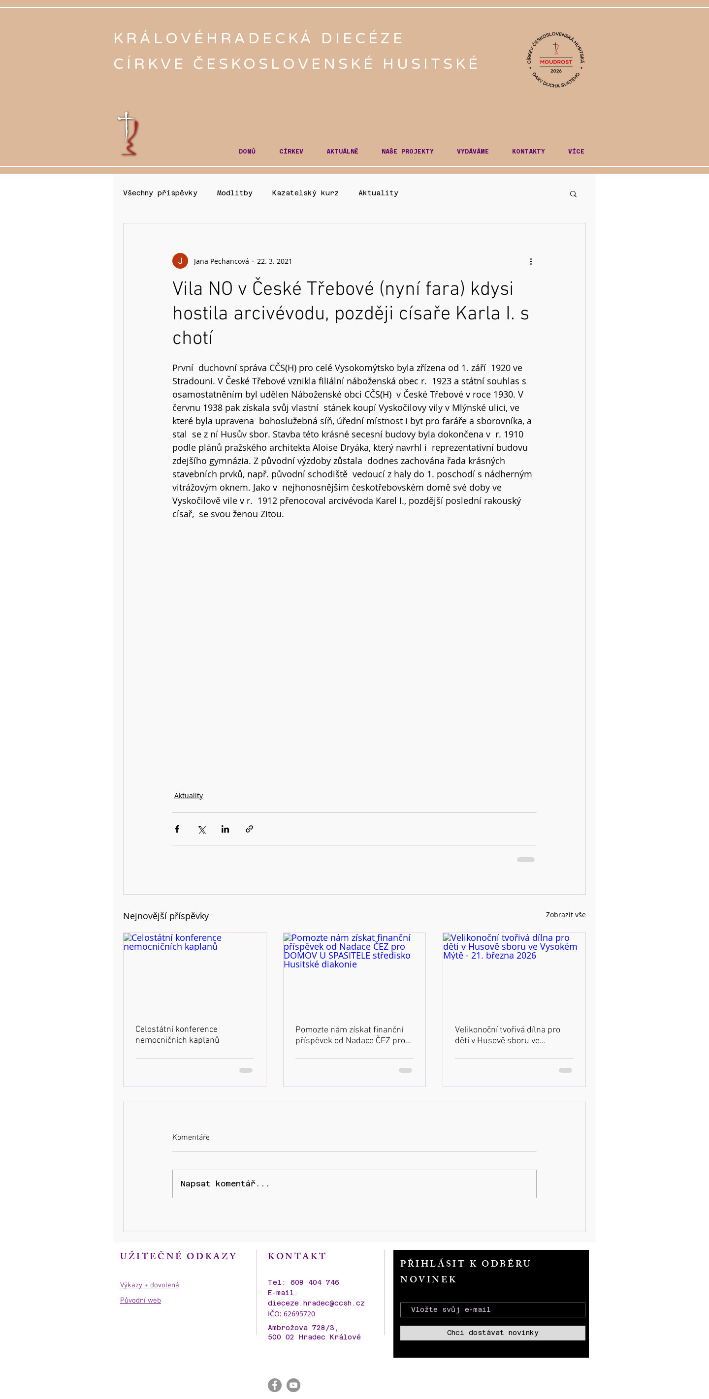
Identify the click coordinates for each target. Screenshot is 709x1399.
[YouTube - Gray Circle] (293, 1385)
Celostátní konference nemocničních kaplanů (177, 1035)
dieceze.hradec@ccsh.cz (316, 1303)
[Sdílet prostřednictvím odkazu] (249, 829)
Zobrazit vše (566, 914)
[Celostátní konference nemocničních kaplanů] (195, 973)
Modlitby (235, 193)
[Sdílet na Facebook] (177, 829)
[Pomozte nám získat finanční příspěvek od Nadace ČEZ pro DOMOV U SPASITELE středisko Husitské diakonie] (355, 973)
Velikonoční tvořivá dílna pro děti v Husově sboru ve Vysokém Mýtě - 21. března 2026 (507, 1035)
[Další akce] (531, 261)
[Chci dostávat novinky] (492, 1333)
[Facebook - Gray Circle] (275, 1385)
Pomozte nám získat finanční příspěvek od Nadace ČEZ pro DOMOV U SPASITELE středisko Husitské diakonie (353, 1035)
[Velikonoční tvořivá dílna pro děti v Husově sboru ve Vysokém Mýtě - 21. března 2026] (514, 973)
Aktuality (378, 193)
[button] (291, 152)
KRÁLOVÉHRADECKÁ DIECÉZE (262, 39)
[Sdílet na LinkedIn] (225, 829)
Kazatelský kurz (305, 193)
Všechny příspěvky (160, 193)
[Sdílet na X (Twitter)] (201, 829)
